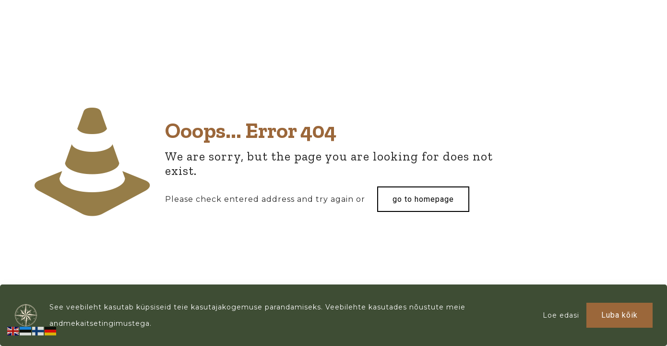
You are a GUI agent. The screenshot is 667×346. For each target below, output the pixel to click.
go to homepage (423, 199)
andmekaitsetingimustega (99, 323)
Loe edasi (561, 315)
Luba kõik (619, 315)
